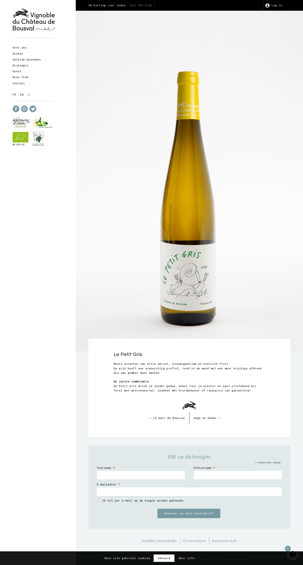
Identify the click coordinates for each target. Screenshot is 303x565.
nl (29, 94)
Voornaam (106, 467)
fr (14, 94)
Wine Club (20, 77)
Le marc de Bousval (167, 418)
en (22, 94)
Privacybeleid (194, 540)
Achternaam (204, 467)
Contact (19, 83)
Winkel (18, 53)
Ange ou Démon (207, 418)
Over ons (20, 47)
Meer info (186, 558)
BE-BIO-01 (19, 144)
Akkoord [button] (164, 558)
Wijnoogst (20, 65)
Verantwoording (224, 540)
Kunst (17, 71)
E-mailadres (108, 484)
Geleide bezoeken (27, 59)
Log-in (277, 5)
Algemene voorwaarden (159, 540)
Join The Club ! (142, 5)
